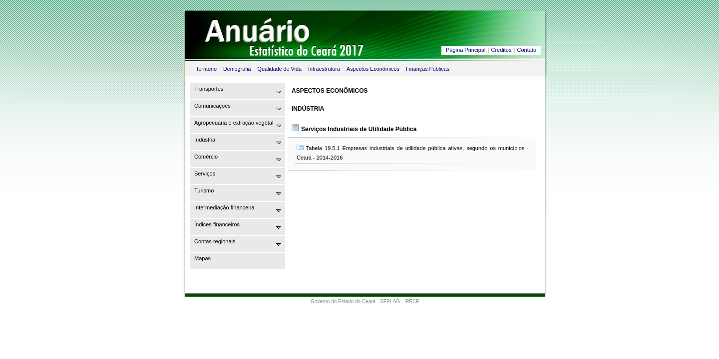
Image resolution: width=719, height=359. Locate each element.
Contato (526, 50)
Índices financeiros (217, 224)
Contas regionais (215, 241)
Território (206, 69)
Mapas (202, 258)
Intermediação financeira (224, 207)
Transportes (208, 89)
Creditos (501, 50)
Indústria (204, 140)
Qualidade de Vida (280, 69)
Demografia (237, 69)
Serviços (204, 174)
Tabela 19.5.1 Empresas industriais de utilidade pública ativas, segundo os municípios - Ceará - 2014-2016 (413, 153)
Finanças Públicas (427, 69)
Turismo (204, 190)
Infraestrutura (324, 69)
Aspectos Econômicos (373, 69)
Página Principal (466, 50)
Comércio (206, 157)
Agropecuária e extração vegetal (233, 123)
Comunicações (212, 106)
